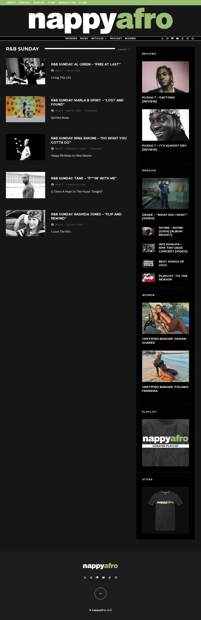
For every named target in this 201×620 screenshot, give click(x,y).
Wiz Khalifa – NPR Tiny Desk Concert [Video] (173, 248)
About (11, 2)
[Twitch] (187, 38)
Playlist (39, 2)
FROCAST (116, 38)
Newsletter (67, 2)
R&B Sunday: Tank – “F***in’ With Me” (84, 178)
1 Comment (90, 110)
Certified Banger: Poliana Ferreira (165, 389)
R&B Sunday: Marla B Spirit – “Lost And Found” (87, 102)
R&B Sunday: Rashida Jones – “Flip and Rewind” (86, 216)
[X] (162, 38)
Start (52, 2)
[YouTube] (177, 38)
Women (130, 38)
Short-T (59, 70)
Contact (25, 2)
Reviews (71, 38)
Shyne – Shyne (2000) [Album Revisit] (171, 231)
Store (83, 2)
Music (84, 38)
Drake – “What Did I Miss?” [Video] (164, 216)
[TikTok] (182, 38)
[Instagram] (167, 38)
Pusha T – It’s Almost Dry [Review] (164, 147)
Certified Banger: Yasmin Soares (164, 340)
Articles (97, 38)
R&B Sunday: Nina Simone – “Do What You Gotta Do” (89, 140)
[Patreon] (172, 38)
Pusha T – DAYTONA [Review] (158, 99)
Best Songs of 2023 (171, 264)
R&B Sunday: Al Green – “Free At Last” (86, 64)
